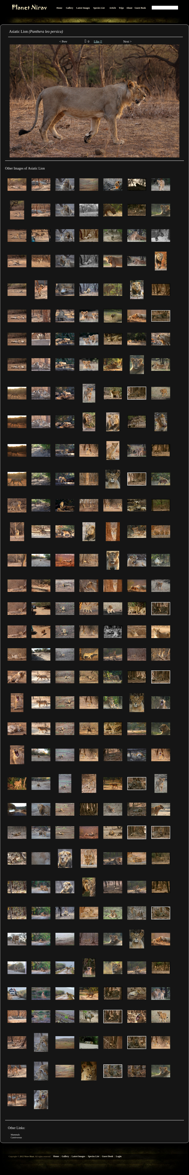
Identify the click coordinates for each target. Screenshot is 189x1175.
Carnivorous (16, 1137)
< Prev (63, 41)
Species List (93, 1156)
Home (56, 1156)
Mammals (15, 1134)
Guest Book (107, 1156)
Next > (126, 41)
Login (118, 1156)
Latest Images (78, 1156)
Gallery (65, 1156)
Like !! (98, 41)
